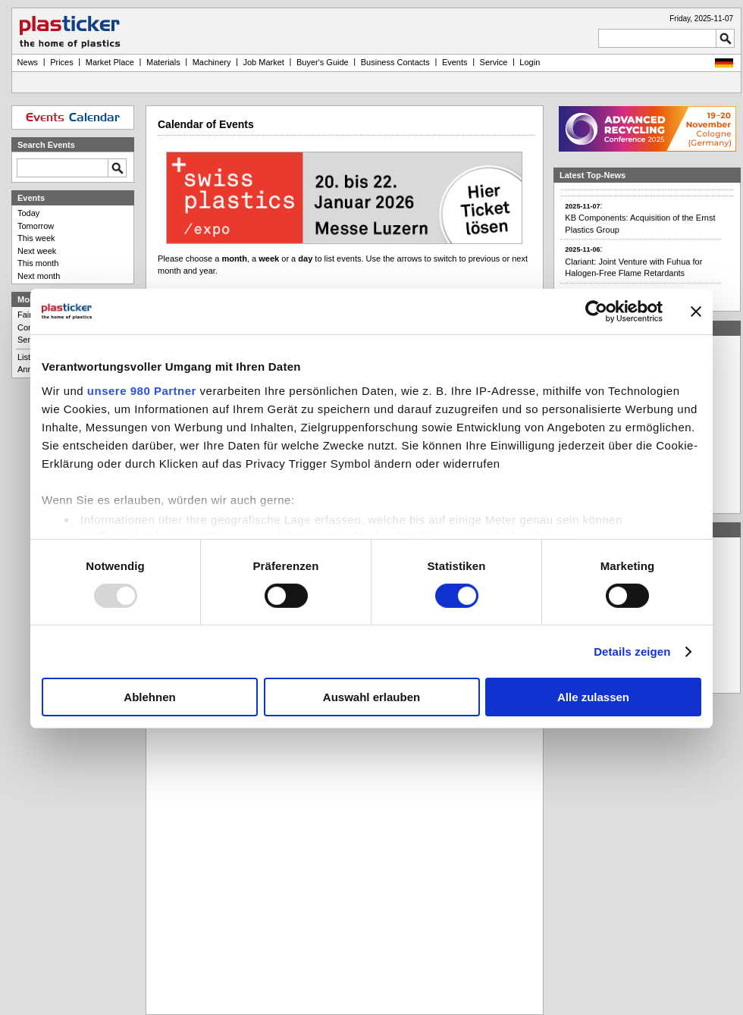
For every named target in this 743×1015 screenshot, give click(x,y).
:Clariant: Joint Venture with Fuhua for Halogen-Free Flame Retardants (633, 267)
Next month (38, 275)
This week (36, 238)
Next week (36, 250)
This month (37, 263)
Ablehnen (149, 697)
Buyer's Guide (322, 62)
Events (455, 62)
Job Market (263, 62)
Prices (62, 62)
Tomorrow (35, 225)
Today (28, 213)
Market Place (110, 62)
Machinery (212, 62)
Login (529, 62)
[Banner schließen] (696, 311)
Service (494, 62)
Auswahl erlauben (371, 697)
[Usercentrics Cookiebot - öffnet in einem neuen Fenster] (596, 311)
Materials (163, 62)
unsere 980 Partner (141, 390)
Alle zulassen (593, 697)
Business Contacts (395, 62)
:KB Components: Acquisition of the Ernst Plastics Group (640, 223)
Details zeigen (632, 651)
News (28, 62)
